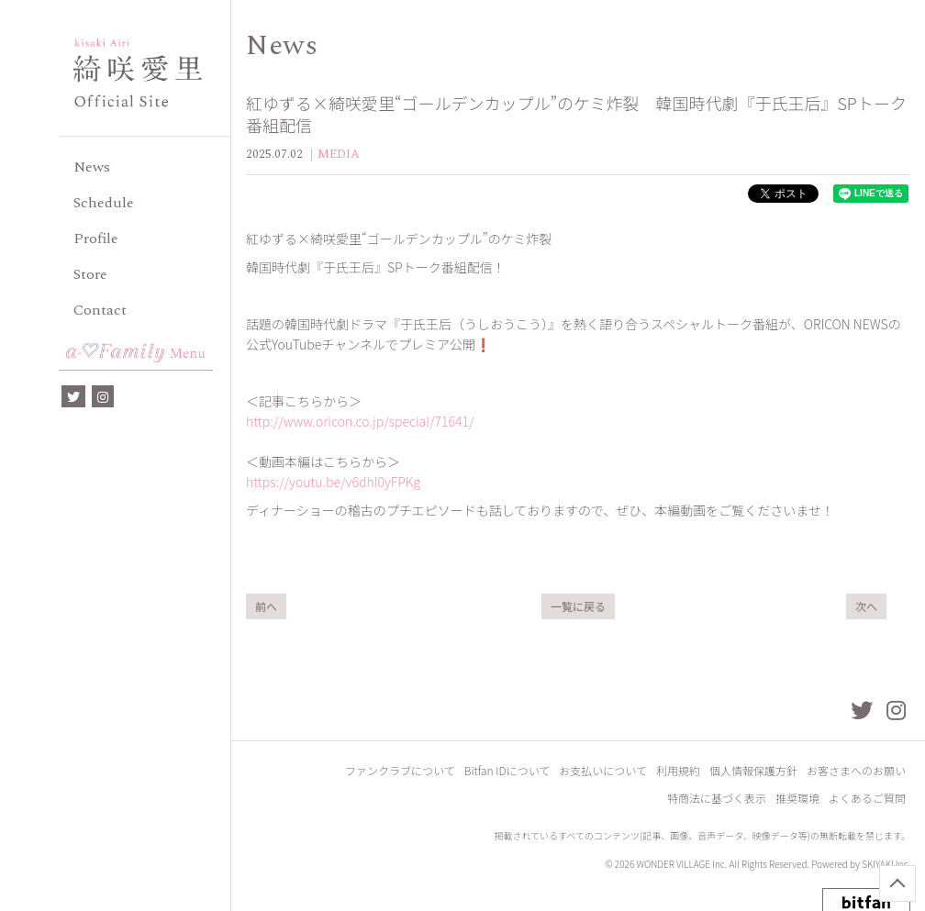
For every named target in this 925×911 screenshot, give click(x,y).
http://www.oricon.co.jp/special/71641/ (360, 421)
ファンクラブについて (400, 770)
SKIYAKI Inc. (886, 864)
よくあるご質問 (867, 797)
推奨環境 (797, 797)
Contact (100, 310)
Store (90, 274)
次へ (866, 606)
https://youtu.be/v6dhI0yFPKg (333, 481)
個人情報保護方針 (753, 770)
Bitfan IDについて (507, 770)
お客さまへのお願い (856, 770)
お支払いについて (603, 770)
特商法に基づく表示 (716, 797)
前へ (266, 606)
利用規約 (678, 770)
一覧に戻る (578, 606)
